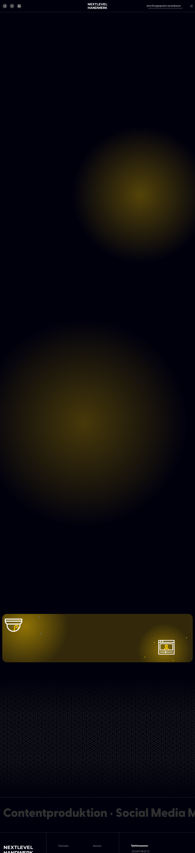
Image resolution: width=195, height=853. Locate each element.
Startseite (63, 846)
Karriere (97, 846)
